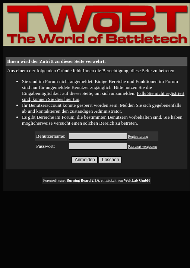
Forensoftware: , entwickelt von (96, 180)
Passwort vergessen (142, 146)
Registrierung (138, 136)
